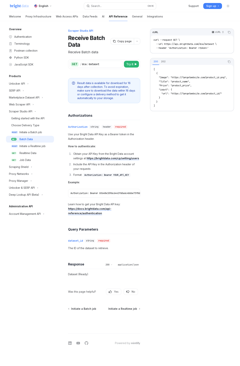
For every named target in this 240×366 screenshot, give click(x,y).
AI (103, 18)
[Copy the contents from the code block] (229, 32)
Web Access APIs (67, 18)
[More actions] (137, 41)
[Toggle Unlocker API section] (30, 83)
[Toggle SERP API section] (30, 90)
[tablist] (188, 62)
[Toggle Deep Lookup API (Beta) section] (30, 194)
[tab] (155, 61)
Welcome (15, 18)
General (137, 18)
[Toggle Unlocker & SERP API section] (30, 187)
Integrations (155, 18)
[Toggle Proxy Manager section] (30, 180)
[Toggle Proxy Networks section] (30, 174)
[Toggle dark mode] (228, 6)
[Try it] (131, 64)
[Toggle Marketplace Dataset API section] (30, 97)
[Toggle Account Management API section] (30, 213)
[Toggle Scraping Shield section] (30, 167)
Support (193, 6)
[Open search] (120, 6)
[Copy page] (122, 41)
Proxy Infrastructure (38, 18)
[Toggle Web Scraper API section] (30, 104)
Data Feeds (90, 18)
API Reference (118, 18)
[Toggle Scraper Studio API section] (30, 111)
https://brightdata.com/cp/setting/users (113, 158)
